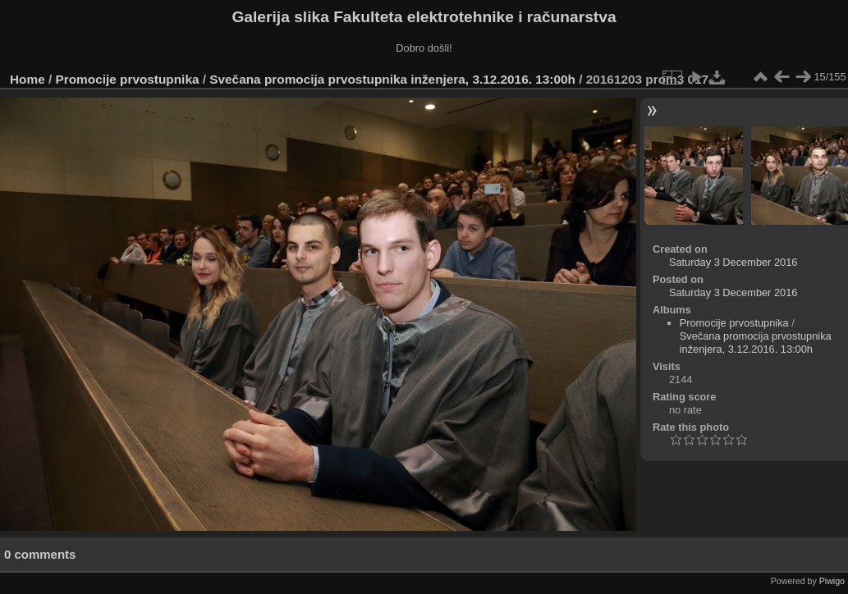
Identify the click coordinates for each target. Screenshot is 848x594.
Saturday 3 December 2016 (733, 262)
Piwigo (832, 581)
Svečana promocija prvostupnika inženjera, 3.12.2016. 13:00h (392, 79)
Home (27, 79)
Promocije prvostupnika (127, 79)
